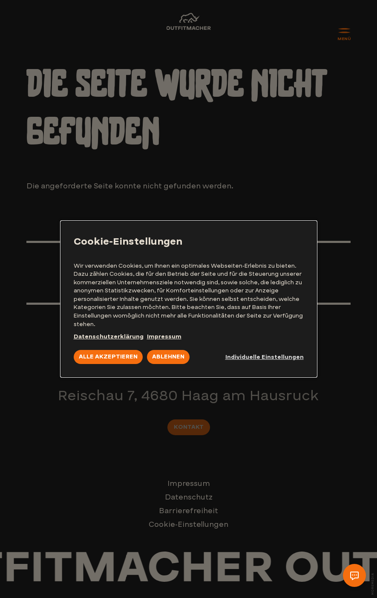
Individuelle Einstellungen (264, 357)
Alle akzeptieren (108, 356)
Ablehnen (168, 356)
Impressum (164, 336)
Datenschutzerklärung (109, 336)
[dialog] (189, 299)
